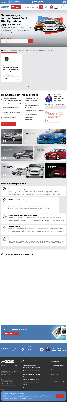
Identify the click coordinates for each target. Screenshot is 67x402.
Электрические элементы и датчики (31, 383)
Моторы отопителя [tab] (9, 51)
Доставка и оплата (57, 365)
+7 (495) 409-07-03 (38, 1)
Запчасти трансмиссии (10, 117)
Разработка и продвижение (8, 390)
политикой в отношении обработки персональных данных (55, 116)
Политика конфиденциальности (9, 378)
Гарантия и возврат (58, 370)
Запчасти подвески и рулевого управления (32, 375)
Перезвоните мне (52, 121)
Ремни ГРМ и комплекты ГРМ (12, 104)
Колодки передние (31, 114)
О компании (55, 361)
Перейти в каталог (8, 124)
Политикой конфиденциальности (21, 398)
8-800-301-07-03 (14, 1)
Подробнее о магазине (9, 35)
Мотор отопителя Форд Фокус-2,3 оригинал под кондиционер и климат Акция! (10, 70)
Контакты (54, 374)
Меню (4, 2)
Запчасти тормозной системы (34, 110)
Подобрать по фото (11, 325)
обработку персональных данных (56, 112)
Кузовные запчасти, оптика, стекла (33, 370)
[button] (63, 51)
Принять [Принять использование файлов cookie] (60, 395)
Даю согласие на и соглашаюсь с (56, 114)
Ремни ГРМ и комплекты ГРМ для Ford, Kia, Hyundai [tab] (39, 51)
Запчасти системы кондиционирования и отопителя (32, 105)
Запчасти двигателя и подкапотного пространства (31, 366)
